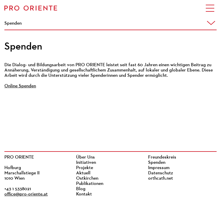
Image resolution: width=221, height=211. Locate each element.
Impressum (158, 168)
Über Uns (85, 157)
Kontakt (84, 194)
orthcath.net (160, 178)
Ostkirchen (87, 178)
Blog (80, 189)
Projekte (84, 168)
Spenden (156, 162)
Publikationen (89, 183)
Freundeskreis (162, 157)
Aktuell (83, 173)
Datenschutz (160, 173)
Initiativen (86, 162)
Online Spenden (20, 86)
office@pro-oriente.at (26, 194)
